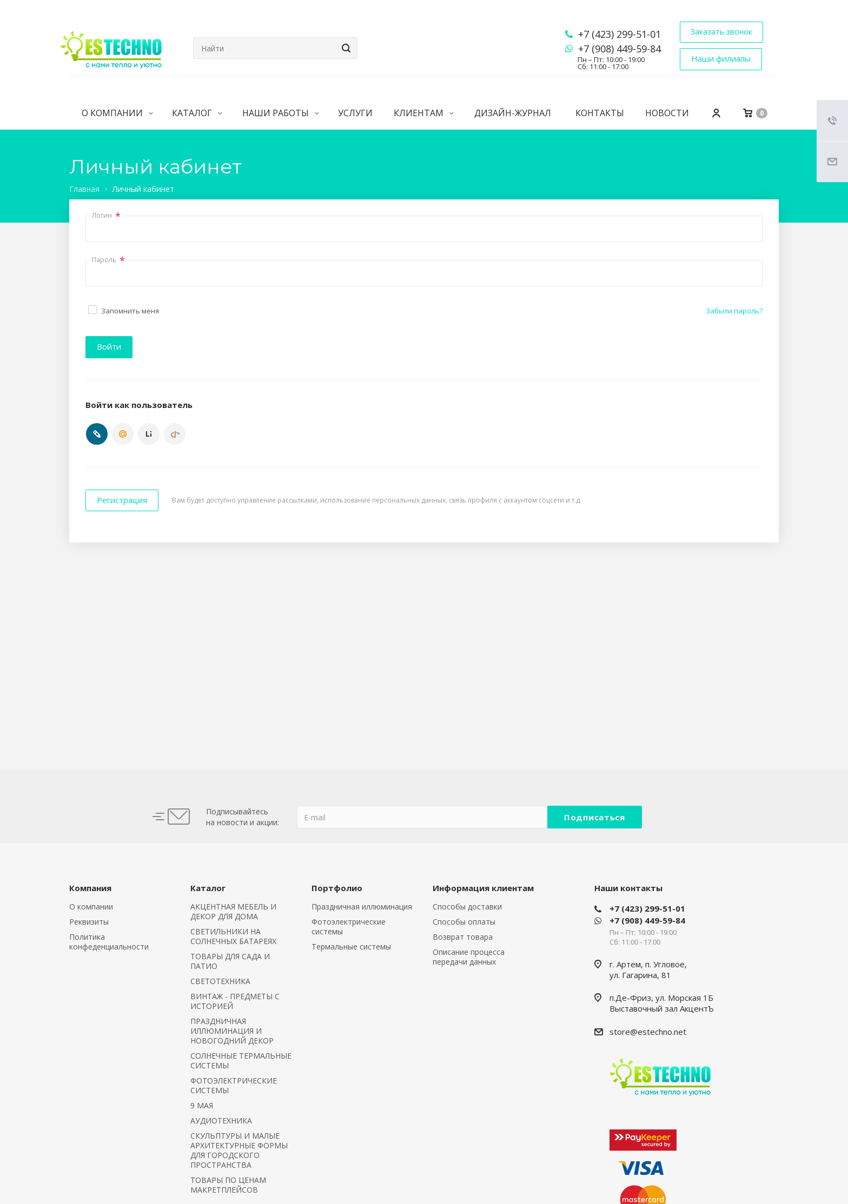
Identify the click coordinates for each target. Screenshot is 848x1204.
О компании (117, 113)
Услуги (355, 113)
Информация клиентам (483, 887)
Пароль (108, 260)
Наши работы (280, 113)
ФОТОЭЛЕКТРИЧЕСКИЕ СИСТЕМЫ (233, 1085)
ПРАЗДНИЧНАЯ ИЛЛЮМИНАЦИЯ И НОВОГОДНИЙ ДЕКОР (232, 1031)
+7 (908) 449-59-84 (619, 48)
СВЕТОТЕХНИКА (220, 981)
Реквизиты (89, 922)
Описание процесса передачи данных (469, 957)
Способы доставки (467, 906)
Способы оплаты (464, 922)
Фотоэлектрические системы (349, 927)
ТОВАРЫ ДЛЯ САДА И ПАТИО (230, 961)
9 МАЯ (201, 1105)
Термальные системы (351, 946)
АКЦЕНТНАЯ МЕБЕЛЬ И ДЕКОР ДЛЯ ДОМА (233, 911)
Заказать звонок (721, 31)
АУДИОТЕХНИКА (221, 1120)
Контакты (599, 113)
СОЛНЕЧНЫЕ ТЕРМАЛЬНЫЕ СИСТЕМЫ (241, 1061)
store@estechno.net (648, 1031)
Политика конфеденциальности (109, 942)
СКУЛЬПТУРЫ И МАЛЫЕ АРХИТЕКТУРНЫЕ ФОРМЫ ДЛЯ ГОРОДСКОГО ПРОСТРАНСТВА (239, 1150)
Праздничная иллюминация (362, 906)
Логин (106, 216)
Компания (90, 887)
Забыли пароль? (734, 311)
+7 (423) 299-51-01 (619, 34)
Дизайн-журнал (512, 113)
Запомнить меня (130, 311)
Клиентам (424, 113)
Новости (667, 113)
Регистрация (122, 499)
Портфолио (337, 887)
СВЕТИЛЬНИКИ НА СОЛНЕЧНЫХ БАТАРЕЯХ (233, 936)
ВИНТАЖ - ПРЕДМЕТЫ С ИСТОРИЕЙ (235, 1001)
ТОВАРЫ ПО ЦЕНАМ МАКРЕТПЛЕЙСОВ (228, 1185)
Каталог (197, 113)
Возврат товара (463, 937)
